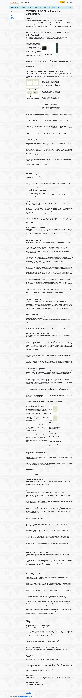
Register (67, 2)
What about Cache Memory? (36, 227)
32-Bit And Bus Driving (35, 35)
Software (12, 18)
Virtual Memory (32, 315)
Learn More (56, 7)
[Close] (70, 7)
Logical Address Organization (36, 369)
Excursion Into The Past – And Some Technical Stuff (44, 71)
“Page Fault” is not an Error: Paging (38, 333)
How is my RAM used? (34, 241)
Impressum (27, 2)
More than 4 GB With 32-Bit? (37, 552)
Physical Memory (33, 201)
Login (71, 2)
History (22, 2)
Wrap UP (29, 656)
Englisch (62, 2)
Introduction (31, 18)
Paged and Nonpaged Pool (36, 453)
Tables (12, 17)
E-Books (12, 15)
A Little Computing (32, 140)
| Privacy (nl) (29, 696)
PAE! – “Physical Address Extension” (39, 574)
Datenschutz (20, 696)
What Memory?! (32, 174)
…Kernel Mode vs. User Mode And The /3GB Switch (44, 402)
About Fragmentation (33, 299)
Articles (12, 14)
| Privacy (25, 696)
